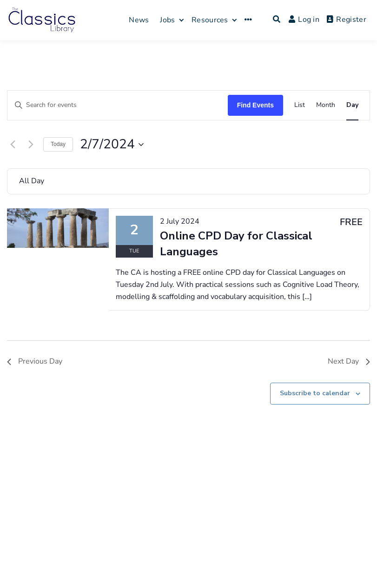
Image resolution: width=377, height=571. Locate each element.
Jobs (167, 20)
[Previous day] (12, 144)
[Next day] (30, 144)
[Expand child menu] (181, 19)
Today (58, 144)
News (139, 20)
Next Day (349, 361)
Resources (210, 20)
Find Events (255, 105)
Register (346, 19)
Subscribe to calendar (315, 393)
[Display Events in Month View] (325, 105)
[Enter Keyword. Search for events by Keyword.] (117, 105)
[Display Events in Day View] (352, 105)
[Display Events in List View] (299, 105)
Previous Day (34, 361)
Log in (304, 19)
